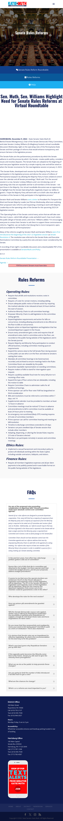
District (27, 806)
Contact (30, 809)
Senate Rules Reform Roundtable (33, 69)
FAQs (33, 84)
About (18, 806)
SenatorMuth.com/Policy (30, 249)
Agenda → (4, 262)
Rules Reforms (33, 77)
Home (10, 806)
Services (48, 806)
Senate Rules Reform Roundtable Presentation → (19, 258)
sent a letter (32, 199)
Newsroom (38, 806)
